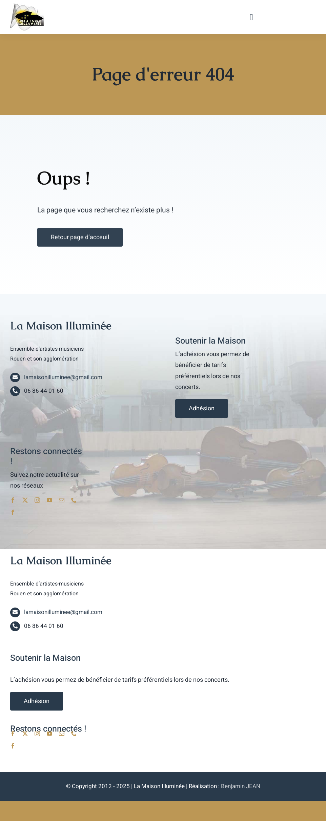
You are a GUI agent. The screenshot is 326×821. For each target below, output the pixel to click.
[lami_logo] (27, 6)
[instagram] (37, 500)
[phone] (74, 500)
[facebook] (13, 500)
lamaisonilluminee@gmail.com (63, 377)
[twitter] (25, 500)
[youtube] (49, 500)
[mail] (61, 500)
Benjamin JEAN (240, 786)
